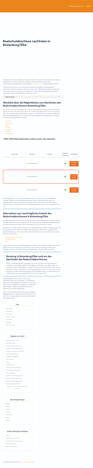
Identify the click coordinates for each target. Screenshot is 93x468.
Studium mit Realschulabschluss (14, 381)
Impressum (23, 462)
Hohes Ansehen (10, 359)
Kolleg (6, 125)
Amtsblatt (7, 131)
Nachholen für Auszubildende (13, 367)
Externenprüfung (10, 317)
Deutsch (8, 409)
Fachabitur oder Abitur (12, 354)
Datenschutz (30, 462)
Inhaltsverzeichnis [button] (9, 97)
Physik (7, 420)
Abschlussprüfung (10, 343)
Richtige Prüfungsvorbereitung (14, 378)
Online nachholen (10, 373)
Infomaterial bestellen (74, 163)
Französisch (9, 415)
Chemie (8, 406)
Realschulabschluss (76, 6)
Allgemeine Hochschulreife (13, 438)
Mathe (7, 417)
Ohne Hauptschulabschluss (13, 370)
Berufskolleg (9, 311)
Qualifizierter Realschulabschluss (14, 375)
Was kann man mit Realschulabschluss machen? (17, 387)
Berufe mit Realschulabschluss (14, 346)
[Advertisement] (46, 23)
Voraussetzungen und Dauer (13, 384)
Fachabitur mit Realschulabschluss (15, 351)
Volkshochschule (10, 325)
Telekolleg (7, 127)
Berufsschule (9, 314)
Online (88, 6)
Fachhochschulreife (10, 239)
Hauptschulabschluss (11, 446)
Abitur (6, 241)
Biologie (8, 404)
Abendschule (8, 123)
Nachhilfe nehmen (10, 365)
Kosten (7, 362)
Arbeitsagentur (9, 133)
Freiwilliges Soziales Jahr (12, 356)
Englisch (8, 412)
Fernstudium (8, 129)
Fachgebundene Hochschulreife (13, 237)
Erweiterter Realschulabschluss (14, 348)
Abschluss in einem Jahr (12, 340)
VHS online (8, 121)
